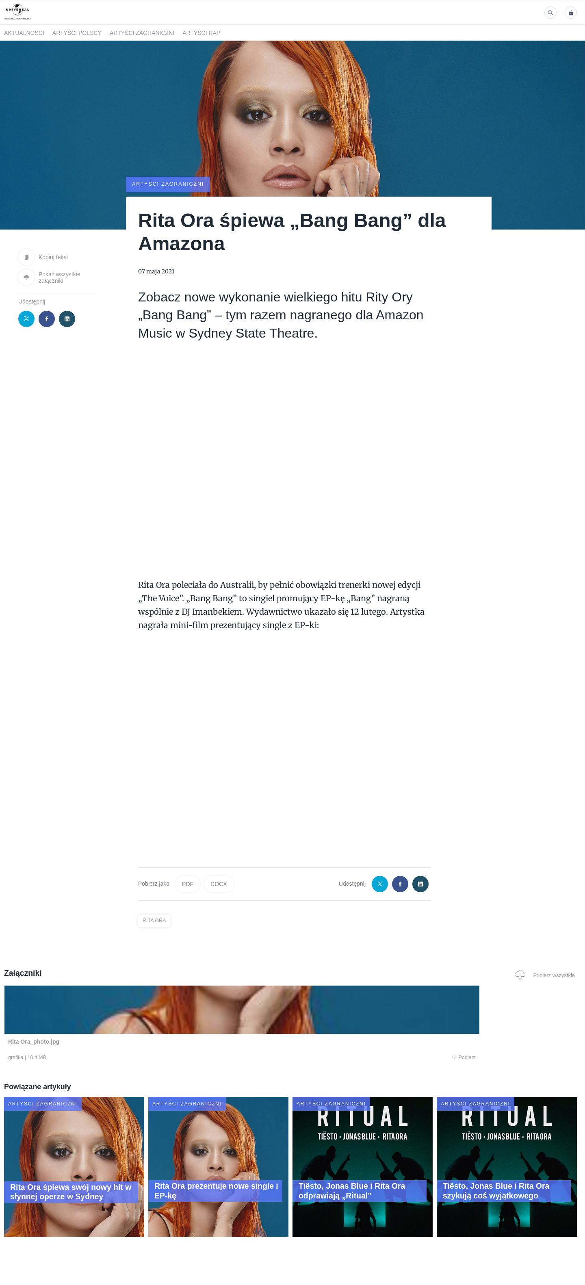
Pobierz (127, 1058)
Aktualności (24, 33)
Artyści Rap (201, 33)
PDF (187, 883)
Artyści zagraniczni (142, 33)
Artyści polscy (77, 33)
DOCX (218, 883)
